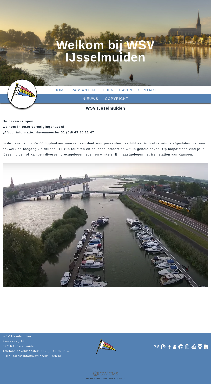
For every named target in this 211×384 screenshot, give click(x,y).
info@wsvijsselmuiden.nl (42, 356)
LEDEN (107, 90)
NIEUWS (90, 99)
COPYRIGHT (116, 99)
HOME (60, 90)
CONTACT (147, 90)
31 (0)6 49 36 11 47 (56, 351)
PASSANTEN (83, 90)
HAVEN (125, 90)
